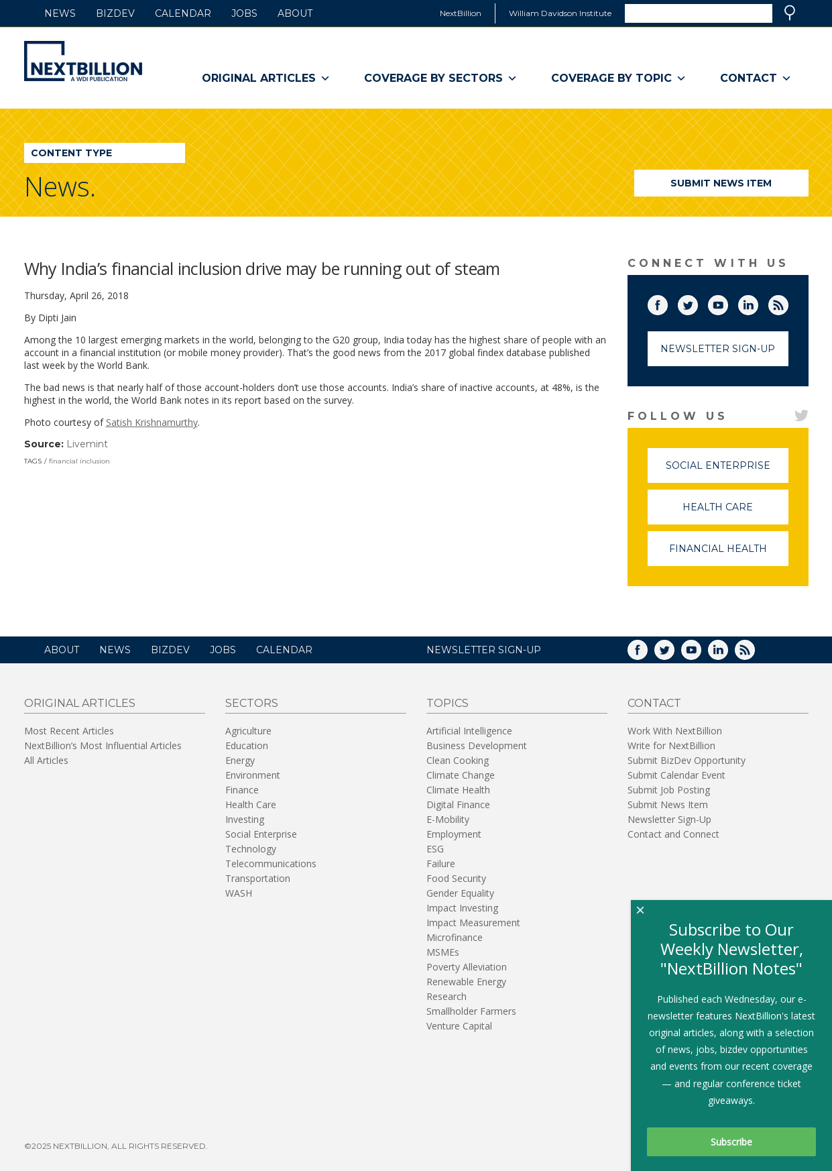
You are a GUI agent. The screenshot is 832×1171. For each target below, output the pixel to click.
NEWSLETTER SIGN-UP (483, 650)
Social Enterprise (727, 471)
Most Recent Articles (69, 730)
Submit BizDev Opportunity (687, 760)
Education (246, 745)
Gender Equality (460, 893)
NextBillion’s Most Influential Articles (103, 745)
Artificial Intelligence (469, 730)
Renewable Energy (466, 981)
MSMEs (442, 952)
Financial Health (728, 554)
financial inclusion (79, 461)
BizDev (115, 13)
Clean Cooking (457, 760)
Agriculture (248, 730)
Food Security (456, 878)
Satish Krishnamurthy (152, 422)
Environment (252, 775)
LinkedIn (757, 302)
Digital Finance (458, 804)
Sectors (251, 703)
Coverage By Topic (619, 78)
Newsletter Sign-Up (717, 349)
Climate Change (460, 775)
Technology (250, 848)
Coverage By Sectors (441, 78)
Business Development (476, 745)
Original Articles (266, 78)
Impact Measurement (473, 922)
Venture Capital (459, 1025)
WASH (238, 893)
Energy (240, 760)
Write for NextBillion (671, 745)
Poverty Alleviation (466, 966)
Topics (447, 703)
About (295, 13)
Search (789, 13)
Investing (244, 819)
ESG (435, 848)
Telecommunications (270, 863)
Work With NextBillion (675, 730)
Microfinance (454, 937)
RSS (787, 302)
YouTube (727, 302)
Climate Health (458, 789)
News (60, 13)
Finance (242, 789)
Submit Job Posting (669, 789)
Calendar (183, 13)
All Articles (46, 760)
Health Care (735, 512)
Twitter (697, 302)
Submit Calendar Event (676, 775)
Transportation (257, 878)
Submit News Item (721, 183)
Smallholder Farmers (471, 1011)
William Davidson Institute (560, 13)
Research (446, 996)
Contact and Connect (673, 834)
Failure (440, 863)
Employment (453, 834)
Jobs (244, 13)
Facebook (667, 302)
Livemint (87, 444)
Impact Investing (462, 907)
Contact (756, 78)
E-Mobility (447, 819)
